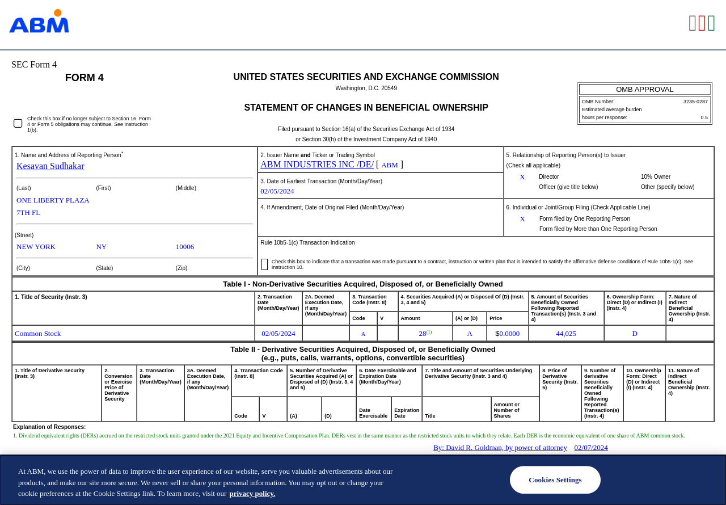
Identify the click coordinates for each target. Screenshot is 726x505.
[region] (363, 480)
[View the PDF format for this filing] (703, 24)
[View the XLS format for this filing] (712, 24)
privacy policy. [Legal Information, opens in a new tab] (252, 493)
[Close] (707, 478)
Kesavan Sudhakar (50, 166)
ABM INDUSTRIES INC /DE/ (317, 164)
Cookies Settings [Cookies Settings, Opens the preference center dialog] (555, 479)
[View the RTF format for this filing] (693, 24)
